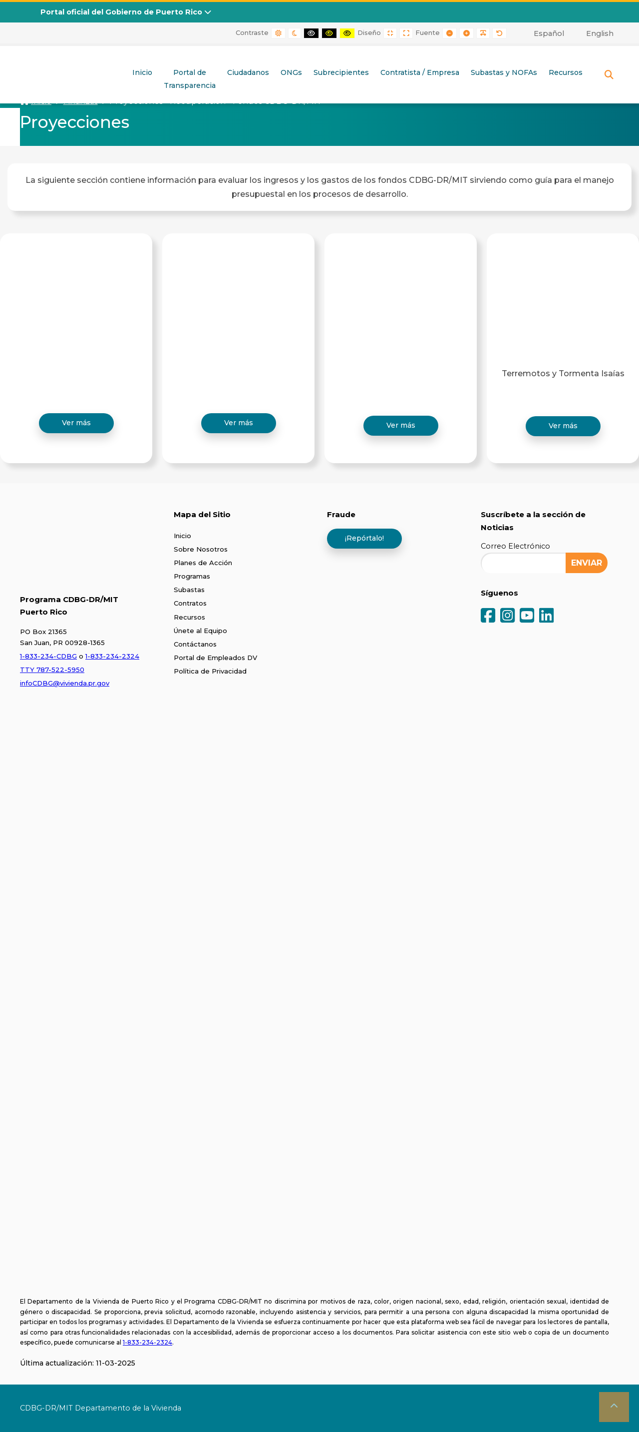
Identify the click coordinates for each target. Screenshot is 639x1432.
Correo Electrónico (515, 546)
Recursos (566, 72)
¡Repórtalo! (364, 538)
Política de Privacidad (210, 671)
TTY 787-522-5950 (52, 670)
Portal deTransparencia (190, 79)
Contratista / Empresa (419, 72)
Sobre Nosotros (201, 549)
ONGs (291, 72)
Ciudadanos (248, 72)
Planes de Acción (203, 563)
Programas (192, 576)
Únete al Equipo (200, 631)
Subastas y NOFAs (504, 72)
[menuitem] (543, 33)
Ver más (76, 422)
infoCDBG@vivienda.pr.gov (64, 683)
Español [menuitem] (549, 33)
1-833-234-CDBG (48, 656)
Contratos (190, 603)
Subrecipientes (341, 72)
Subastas (189, 590)
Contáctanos (195, 644)
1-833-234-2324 (112, 656)
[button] (614, 1407)
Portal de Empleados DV (215, 658)
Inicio (142, 72)
